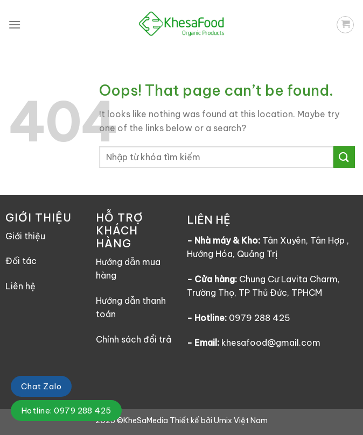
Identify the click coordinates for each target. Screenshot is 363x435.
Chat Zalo (41, 386)
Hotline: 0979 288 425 (66, 410)
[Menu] (14, 24)
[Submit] (344, 156)
